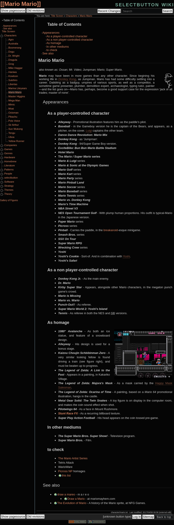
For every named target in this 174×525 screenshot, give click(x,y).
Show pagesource (13, 10)
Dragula (12, 59)
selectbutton (11, 177)
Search (167, 11)
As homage (53, 43)
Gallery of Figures (9, 200)
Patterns (9, 169)
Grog (11, 64)
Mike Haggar (15, 68)
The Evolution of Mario (71, 503)
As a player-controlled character (66, 36)
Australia (13, 43)
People (8, 173)
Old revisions (35, 10)
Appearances (50, 32)
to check (51, 50)
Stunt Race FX (68, 413)
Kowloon (13, 76)
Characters (71, 16)
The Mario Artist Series (72, 458)
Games (8, 149)
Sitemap (148, 516)
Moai (11, 108)
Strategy (9, 185)
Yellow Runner (16, 141)
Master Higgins (16, 96)
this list (66, 475)
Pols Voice (14, 120)
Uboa (11, 137)
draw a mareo (66, 494)
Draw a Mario (76, 498)
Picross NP (65, 471)
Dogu (11, 51)
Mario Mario (20, 4)
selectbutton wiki (144, 4)
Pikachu (12, 116)
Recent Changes (109, 11)
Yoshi (126, 256)
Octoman (13, 112)
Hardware (9, 157)
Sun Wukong (15, 129)
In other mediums (57, 46)
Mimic (11, 104)
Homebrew (10, 161)
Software (9, 181)
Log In (137, 516)
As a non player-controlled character (69, 39)
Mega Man (14, 100)
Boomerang (14, 47)
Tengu (11, 133)
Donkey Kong (67, 79)
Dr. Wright (13, 55)
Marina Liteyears (17, 88)
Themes (8, 189)
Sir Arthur (13, 124)
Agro (11, 39)
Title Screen (57, 16)
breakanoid (111, 230)
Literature (9, 165)
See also (48, 53)
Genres (8, 153)
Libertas (12, 84)
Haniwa (12, 72)
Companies (10, 145)
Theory (8, 194)
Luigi (89, 130)
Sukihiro (12, 80)
